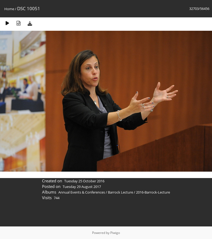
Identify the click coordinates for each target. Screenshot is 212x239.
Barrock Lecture (120, 192)
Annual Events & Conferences (81, 192)
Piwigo (115, 232)
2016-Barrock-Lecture (153, 192)
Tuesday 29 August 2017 (82, 186)
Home (9, 8)
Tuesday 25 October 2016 (84, 181)
